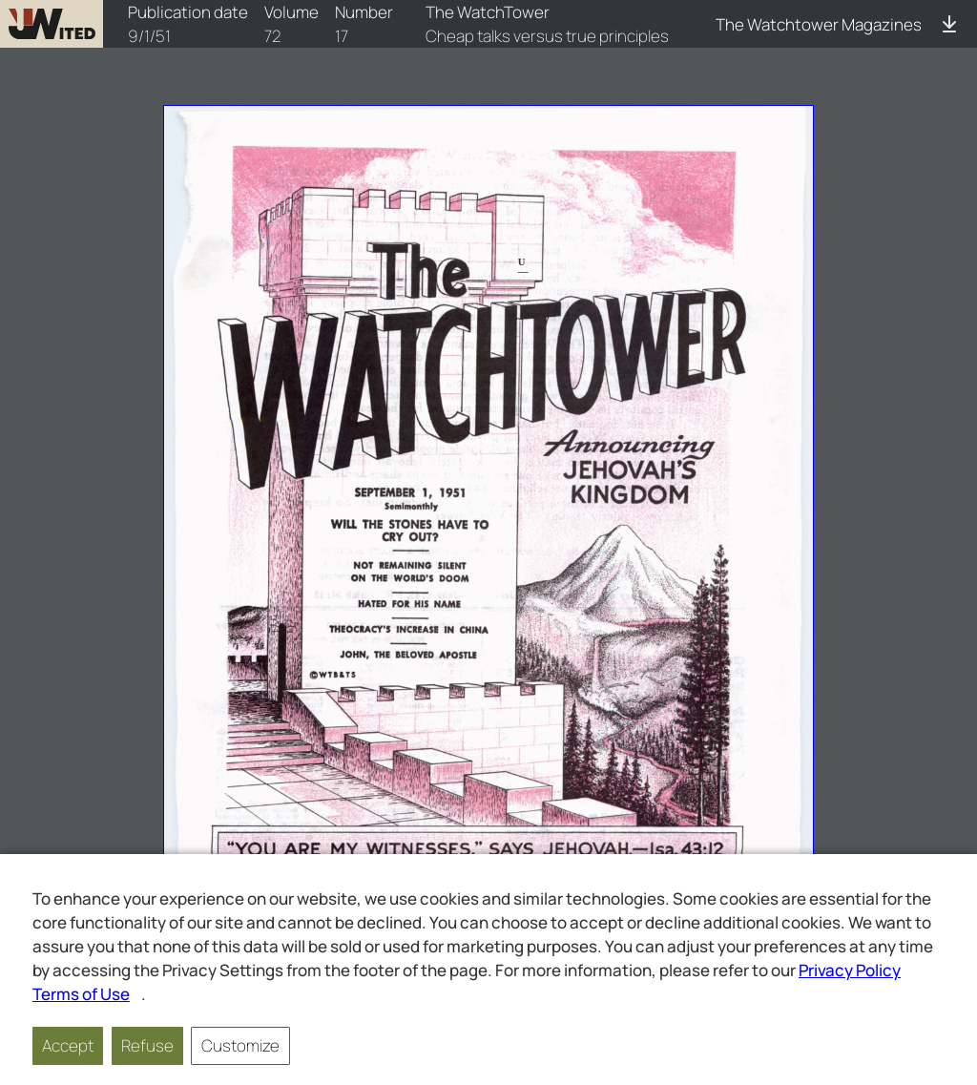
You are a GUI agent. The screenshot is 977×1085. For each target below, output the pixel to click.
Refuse (147, 1045)
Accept (68, 1045)
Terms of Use (81, 994)
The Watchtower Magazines (819, 24)
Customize (240, 1045)
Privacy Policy (850, 970)
